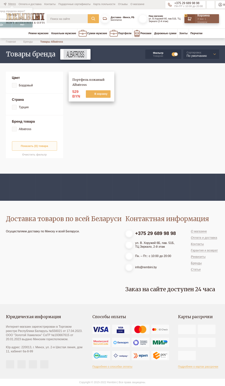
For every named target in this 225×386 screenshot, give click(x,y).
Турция (24, 107)
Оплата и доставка (30, 4)
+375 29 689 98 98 (186, 3)
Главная (11, 41)
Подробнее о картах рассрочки (198, 366)
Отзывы (123, 4)
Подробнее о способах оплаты (112, 366)
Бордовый (26, 85)
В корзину (101, 93)
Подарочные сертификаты (74, 4)
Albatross (25, 129)
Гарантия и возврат (204, 250)
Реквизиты (198, 256)
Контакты (50, 4)
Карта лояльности (104, 4)
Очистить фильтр (34, 154)
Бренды (28, 41)
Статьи (196, 269)
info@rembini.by (146, 267)
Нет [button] (22, 24)
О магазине (137, 4)
